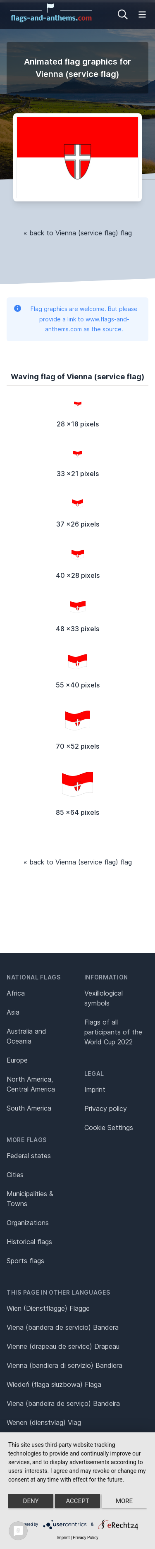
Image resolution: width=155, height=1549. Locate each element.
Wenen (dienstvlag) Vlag (44, 1422)
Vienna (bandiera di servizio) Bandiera (64, 1365)
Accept (77, 1501)
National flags (34, 977)
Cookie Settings (108, 1127)
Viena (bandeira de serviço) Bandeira (63, 1403)
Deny (31, 1501)
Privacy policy (105, 1108)
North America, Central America (31, 1084)
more (124, 1501)
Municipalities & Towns (30, 1199)
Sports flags (25, 1261)
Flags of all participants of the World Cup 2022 (113, 1032)
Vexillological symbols (103, 998)
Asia (13, 1012)
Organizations (28, 1223)
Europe (17, 1060)
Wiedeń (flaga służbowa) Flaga (54, 1384)
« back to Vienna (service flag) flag (78, 233)
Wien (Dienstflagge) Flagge (48, 1308)
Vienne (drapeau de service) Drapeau (63, 1346)
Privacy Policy (85, 1537)
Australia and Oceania (26, 1036)
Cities (15, 1175)
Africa (16, 993)
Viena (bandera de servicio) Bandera (63, 1327)
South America (29, 1108)
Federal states (29, 1156)
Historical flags (29, 1242)
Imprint (94, 1089)
